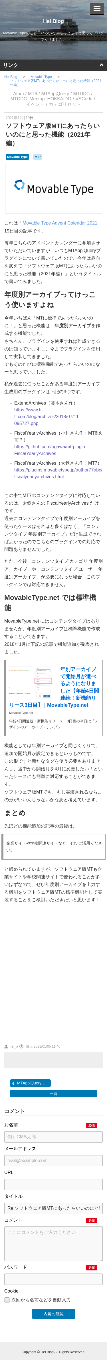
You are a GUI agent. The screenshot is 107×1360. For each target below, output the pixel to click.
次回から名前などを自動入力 (37, 1300)
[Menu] (97, 8)
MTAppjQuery (55, 93)
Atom (18, 93)
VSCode (83, 98)
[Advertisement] (53, 972)
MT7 (38, 156)
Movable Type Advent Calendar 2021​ (60, 223)
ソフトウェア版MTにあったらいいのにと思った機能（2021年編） (55, 83)
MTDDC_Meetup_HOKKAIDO (41, 98)
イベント (35, 104)
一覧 (54, 1093)
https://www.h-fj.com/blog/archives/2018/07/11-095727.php (47, 416)
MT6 (32, 93)
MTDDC (81, 93)
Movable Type (41, 77)
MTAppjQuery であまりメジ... (31, 1083)
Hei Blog (53, 21)
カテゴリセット (65, 104)
